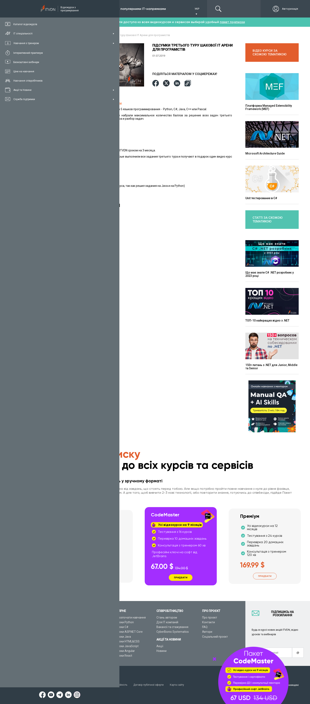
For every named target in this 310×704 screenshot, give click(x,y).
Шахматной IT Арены (107, 102)
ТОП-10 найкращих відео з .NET (267, 320)
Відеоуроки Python (121, 622)
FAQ (204, 627)
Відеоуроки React (120, 655)
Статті (67, 651)
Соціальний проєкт (215, 636)
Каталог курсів (73, 622)
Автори (207, 632)
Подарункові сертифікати (80, 636)
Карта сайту (183, 684)
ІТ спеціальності (74, 627)
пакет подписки (232, 22)
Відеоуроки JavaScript (123, 646)
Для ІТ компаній (167, 622)
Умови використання (76, 684)
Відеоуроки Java (119, 636)
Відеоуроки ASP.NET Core (125, 632)
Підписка (76, 9)
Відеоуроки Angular (121, 651)
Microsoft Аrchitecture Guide (265, 153)
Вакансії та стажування (172, 627)
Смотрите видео (81, 118)
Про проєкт (209, 617)
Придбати (97, 575)
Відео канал (71, 646)
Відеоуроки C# (118, 627)
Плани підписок (73, 632)
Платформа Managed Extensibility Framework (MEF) (268, 107)
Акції (159, 646)
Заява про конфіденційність (113, 684)
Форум (67, 655)
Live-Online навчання (77, 641)
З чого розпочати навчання (127, 617)
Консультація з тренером (80, 617)
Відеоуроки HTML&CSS (124, 641)
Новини (161, 651)
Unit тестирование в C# (261, 198)
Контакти (208, 622)
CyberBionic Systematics (172, 632)
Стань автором (166, 617)
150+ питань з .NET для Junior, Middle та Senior (271, 366)
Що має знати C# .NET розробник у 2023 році (269, 274)
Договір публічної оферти (153, 684)
